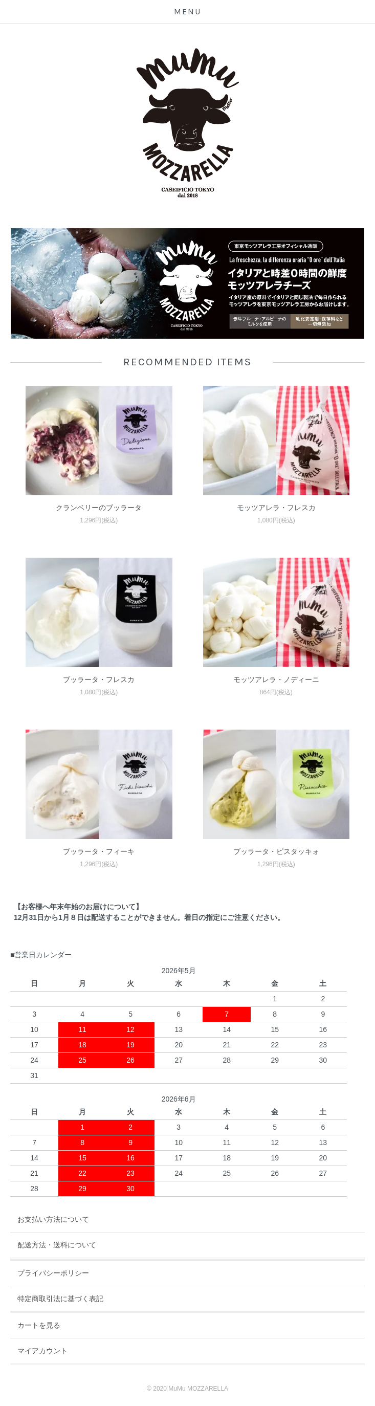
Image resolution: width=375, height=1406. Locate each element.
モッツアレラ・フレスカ (276, 507)
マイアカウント (42, 1351)
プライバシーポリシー (53, 1273)
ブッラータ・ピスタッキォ (276, 851)
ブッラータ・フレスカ (99, 679)
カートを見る (38, 1325)
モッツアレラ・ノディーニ (276, 679)
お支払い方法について (53, 1219)
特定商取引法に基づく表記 (60, 1298)
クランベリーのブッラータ (99, 507)
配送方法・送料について (56, 1245)
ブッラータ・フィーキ (99, 851)
